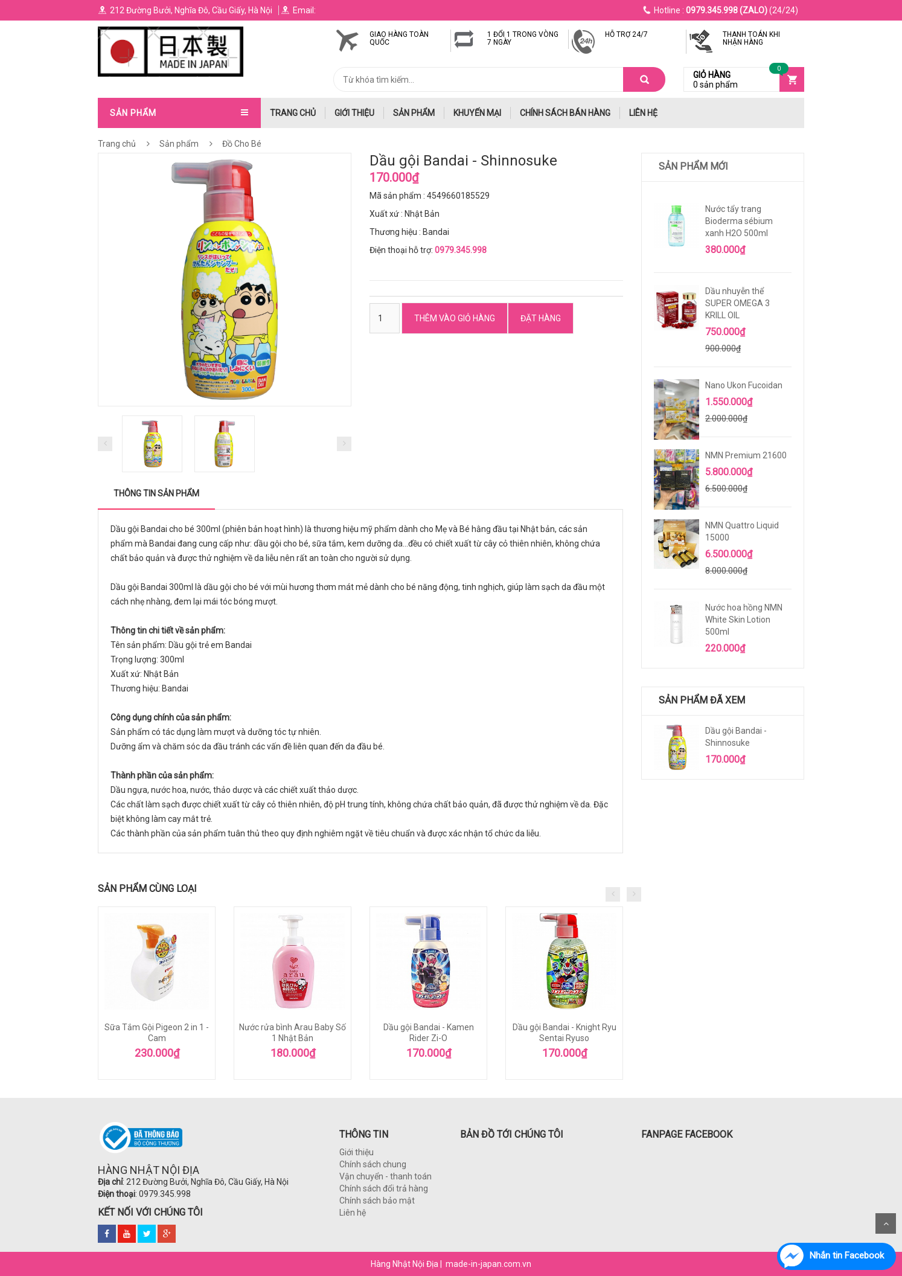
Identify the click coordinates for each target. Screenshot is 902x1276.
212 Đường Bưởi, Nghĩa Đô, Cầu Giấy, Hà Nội (185, 10)
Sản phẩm (414, 113)
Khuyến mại (477, 113)
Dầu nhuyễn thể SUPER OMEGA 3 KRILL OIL (737, 303)
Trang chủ (117, 144)
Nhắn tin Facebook (847, 1255)
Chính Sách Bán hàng (565, 113)
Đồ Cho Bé (240, 144)
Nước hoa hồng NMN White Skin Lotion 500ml (743, 619)
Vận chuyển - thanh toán (385, 1176)
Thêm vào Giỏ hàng (454, 318)
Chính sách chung (372, 1164)
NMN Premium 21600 (746, 455)
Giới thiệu (354, 113)
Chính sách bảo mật (377, 1200)
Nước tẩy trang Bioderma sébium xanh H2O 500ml (739, 221)
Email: (298, 10)
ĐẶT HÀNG (540, 318)
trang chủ (293, 113)
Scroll (885, 1223)
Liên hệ (643, 113)
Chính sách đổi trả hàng (383, 1188)
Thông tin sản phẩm (156, 493)
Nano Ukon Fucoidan (743, 385)
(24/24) (720, 10)
